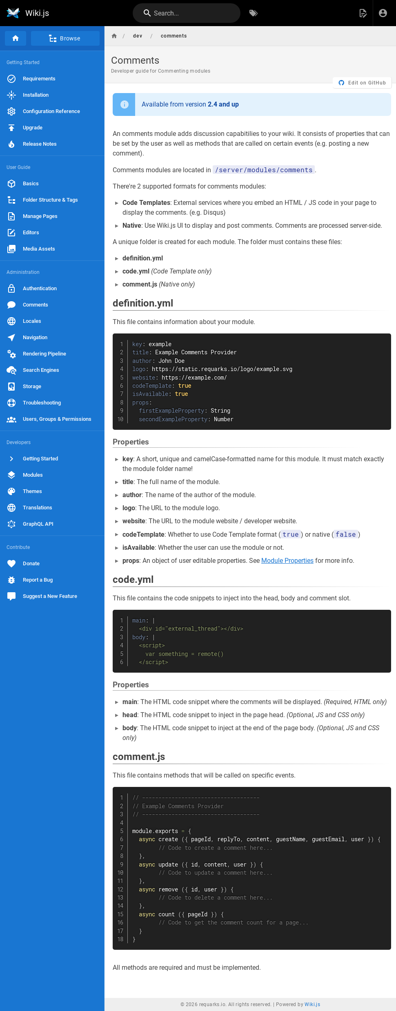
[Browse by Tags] (253, 13)
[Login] (383, 13)
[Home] (15, 38)
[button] (363, 13)
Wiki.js (312, 1004)
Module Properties (287, 560)
